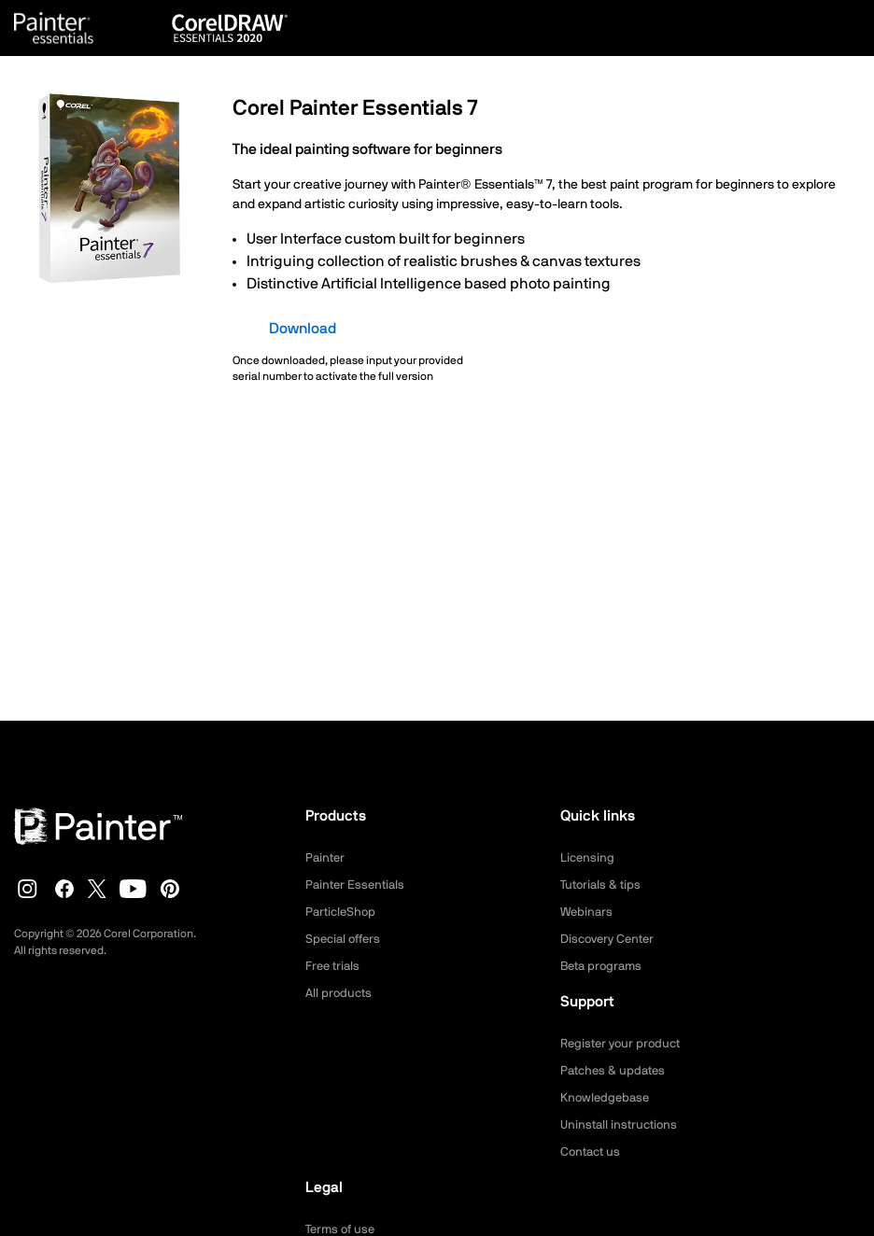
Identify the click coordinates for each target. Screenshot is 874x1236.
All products (340, 993)
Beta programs (604, 966)
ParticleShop (342, 912)
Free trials (334, 966)
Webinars (587, 912)
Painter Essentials (357, 885)
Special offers (346, 939)
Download (302, 328)
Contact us (592, 1152)
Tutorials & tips (602, 885)
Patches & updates (615, 1070)
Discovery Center (611, 939)
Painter (326, 857)
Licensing (588, 857)
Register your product (624, 1043)
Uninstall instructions (622, 1124)
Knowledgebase (607, 1097)
